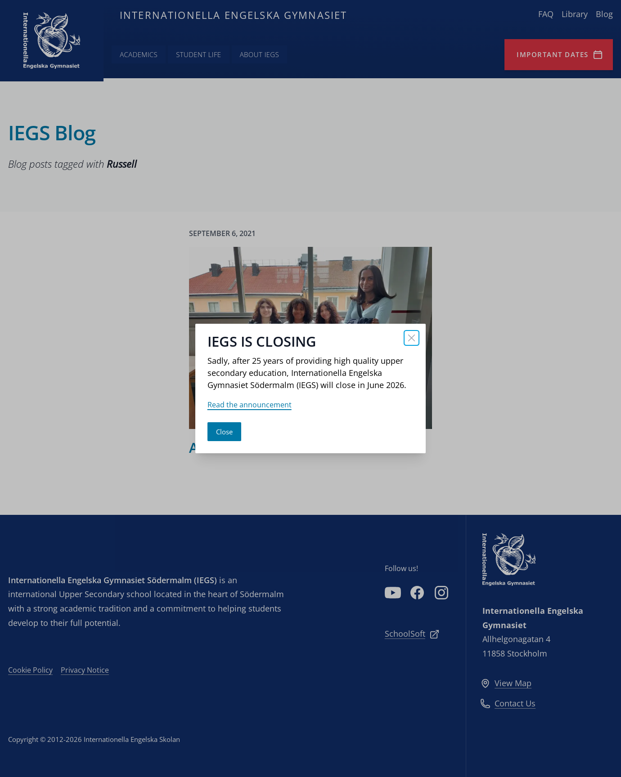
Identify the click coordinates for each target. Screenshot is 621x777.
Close (224, 431)
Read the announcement (249, 405)
